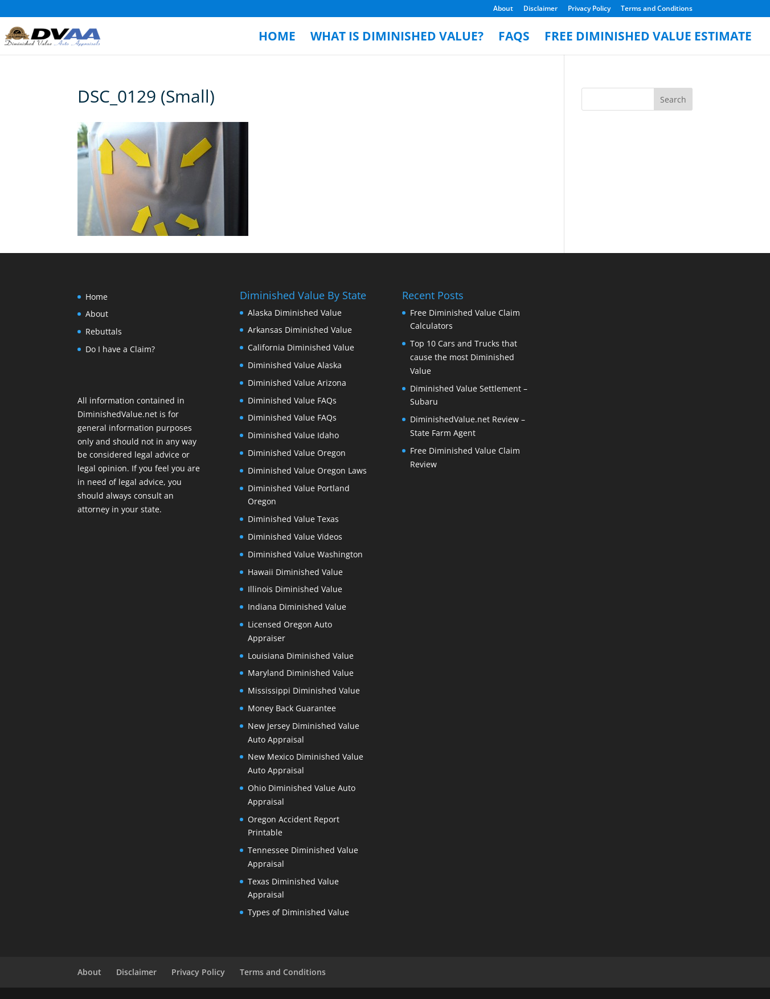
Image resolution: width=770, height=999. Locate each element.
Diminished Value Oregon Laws (307, 470)
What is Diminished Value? (397, 38)
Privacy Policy (589, 9)
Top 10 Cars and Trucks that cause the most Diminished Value (463, 357)
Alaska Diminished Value (295, 312)
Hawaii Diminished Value (295, 571)
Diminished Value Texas (293, 518)
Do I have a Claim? (120, 349)
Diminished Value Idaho (293, 435)
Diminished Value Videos (295, 536)
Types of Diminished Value (298, 912)
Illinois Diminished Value (295, 589)
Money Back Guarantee (292, 708)
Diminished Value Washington (305, 554)
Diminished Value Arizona (297, 382)
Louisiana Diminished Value (301, 655)
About (503, 9)
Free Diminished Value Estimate (648, 38)
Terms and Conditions (657, 9)
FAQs (514, 38)
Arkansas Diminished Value (300, 329)
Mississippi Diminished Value (304, 690)
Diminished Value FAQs (292, 400)
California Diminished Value (301, 347)
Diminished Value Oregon (297, 452)
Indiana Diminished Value (297, 606)
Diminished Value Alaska (295, 365)
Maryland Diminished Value (301, 672)
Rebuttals (103, 331)
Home (277, 38)
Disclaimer (540, 9)
